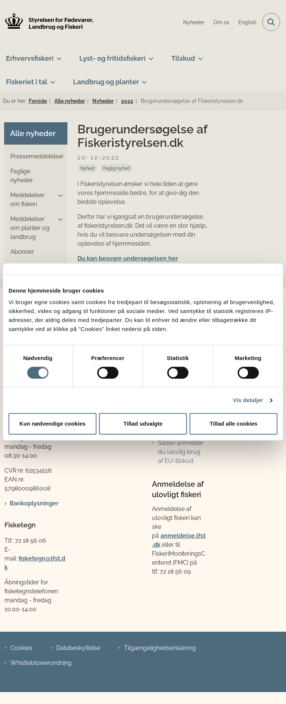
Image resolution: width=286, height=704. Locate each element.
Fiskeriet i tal (26, 82)
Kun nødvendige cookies (52, 423)
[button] (58, 195)
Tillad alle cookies (233, 423)
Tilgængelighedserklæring (160, 647)
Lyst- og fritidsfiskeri (112, 58)
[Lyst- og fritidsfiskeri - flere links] (149, 55)
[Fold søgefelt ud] (271, 22)
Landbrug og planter (106, 82)
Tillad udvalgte (143, 423)
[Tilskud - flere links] (199, 55)
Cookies (21, 647)
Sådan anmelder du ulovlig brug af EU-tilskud (180, 451)
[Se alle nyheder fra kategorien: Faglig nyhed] (116, 168)
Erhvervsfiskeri (30, 58)
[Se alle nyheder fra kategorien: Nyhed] (87, 168)
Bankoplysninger (34, 503)
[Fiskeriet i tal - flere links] (51, 79)
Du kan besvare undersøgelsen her (127, 258)
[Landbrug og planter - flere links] (143, 79)
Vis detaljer (248, 400)
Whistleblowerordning (41, 662)
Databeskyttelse (78, 647)
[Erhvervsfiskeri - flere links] (57, 55)
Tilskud (183, 58)
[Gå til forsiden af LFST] (47, 22)
